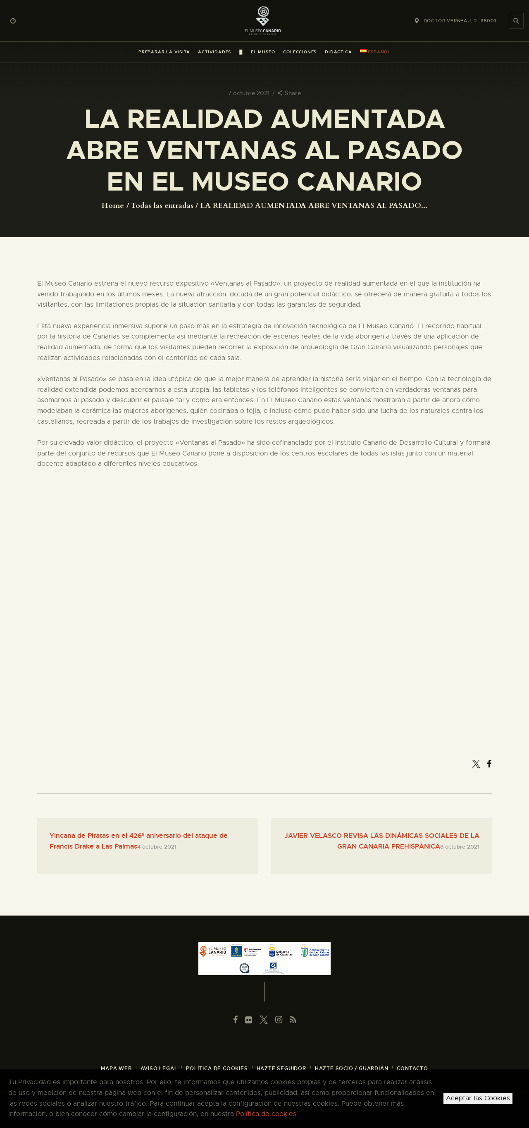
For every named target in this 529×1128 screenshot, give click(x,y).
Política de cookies (266, 1114)
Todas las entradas (162, 205)
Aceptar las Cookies (478, 1098)
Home (113, 206)
